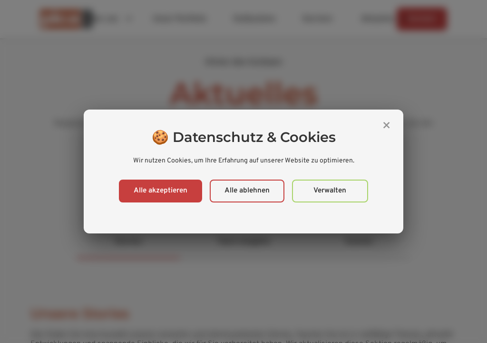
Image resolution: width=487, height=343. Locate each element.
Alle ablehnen (247, 190)
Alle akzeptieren (160, 190)
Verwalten (329, 190)
